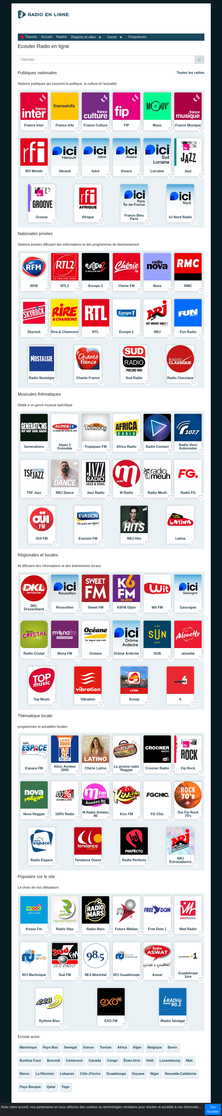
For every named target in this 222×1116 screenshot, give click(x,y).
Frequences (137, 37)
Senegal (70, 1047)
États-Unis (132, 1060)
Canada (95, 1060)
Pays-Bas (50, 1047)
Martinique (28, 1047)
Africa (122, 1047)
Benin (172, 1047)
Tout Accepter (213, 1109)
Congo (112, 1060)
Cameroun (74, 1060)
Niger (154, 1073)
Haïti (150, 1060)
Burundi (53, 1060)
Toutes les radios (190, 72)
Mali (189, 1060)
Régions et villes (83, 37)
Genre (112, 37)
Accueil (46, 37)
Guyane (138, 1073)
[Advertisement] (140, 20)
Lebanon (67, 1073)
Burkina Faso (30, 1060)
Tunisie (105, 1047)
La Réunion (45, 1073)
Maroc (25, 1073)
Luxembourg (170, 1060)
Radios (61, 37)
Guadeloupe (116, 1073)
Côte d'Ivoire (90, 1073)
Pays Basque (30, 1087)
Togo (65, 1087)
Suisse (88, 1047)
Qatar (51, 1087)
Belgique (154, 1047)
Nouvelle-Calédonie (180, 1073)
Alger (137, 1047)
